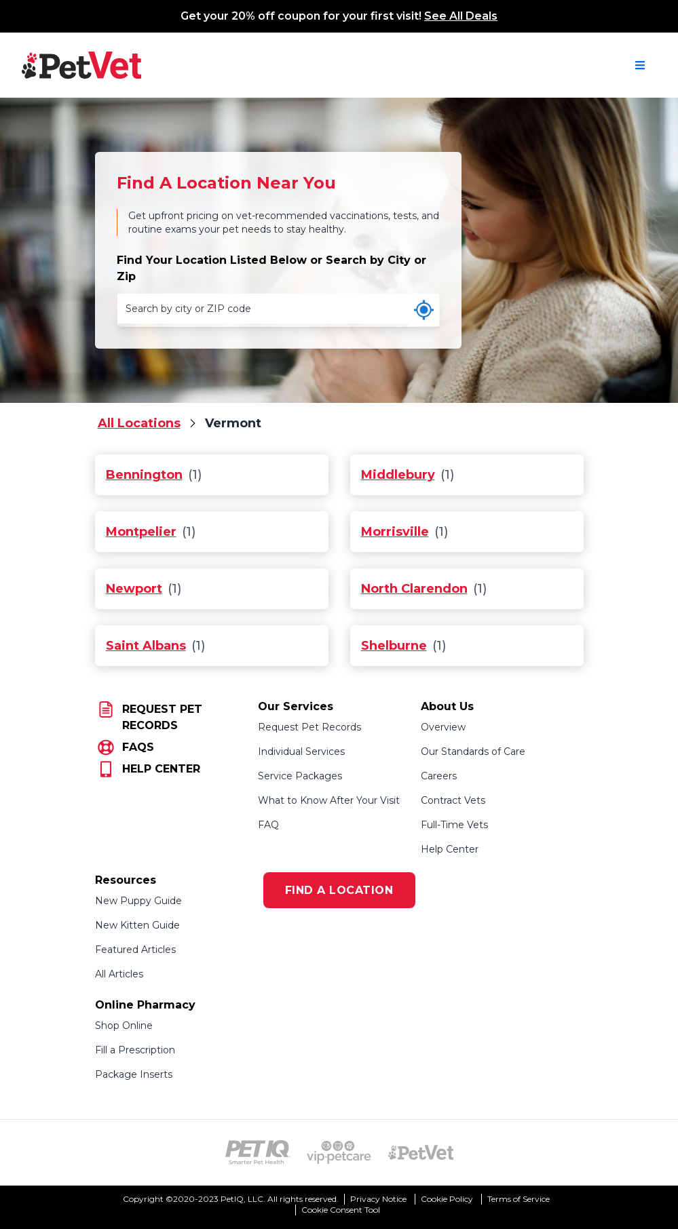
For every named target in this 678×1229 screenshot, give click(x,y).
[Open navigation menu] (640, 65)
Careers (439, 776)
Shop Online (124, 1025)
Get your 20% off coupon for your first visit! (339, 15)
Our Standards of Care (473, 751)
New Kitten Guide (137, 925)
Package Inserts (133, 1074)
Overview (443, 727)
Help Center (449, 849)
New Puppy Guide (138, 901)
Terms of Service (518, 1199)
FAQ (268, 825)
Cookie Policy (447, 1199)
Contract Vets (453, 800)
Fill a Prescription (135, 1050)
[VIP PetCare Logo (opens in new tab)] (339, 1152)
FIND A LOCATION (339, 890)
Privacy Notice (378, 1199)
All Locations (139, 423)
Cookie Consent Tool (340, 1210)
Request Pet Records (309, 727)
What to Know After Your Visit (329, 800)
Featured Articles (135, 949)
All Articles (119, 974)
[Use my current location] (424, 310)
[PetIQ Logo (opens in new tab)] (257, 1152)
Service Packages (300, 776)
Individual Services (301, 751)
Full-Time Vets (454, 825)
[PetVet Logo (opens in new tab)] (420, 1152)
